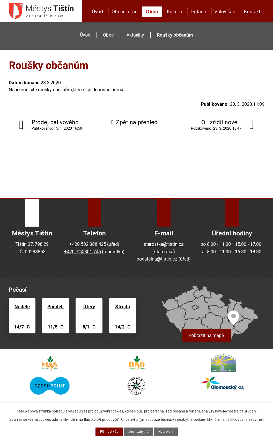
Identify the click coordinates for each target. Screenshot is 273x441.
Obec (152, 12)
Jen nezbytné (138, 431)
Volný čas (224, 12)
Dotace (198, 12)
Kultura (174, 12)
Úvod (97, 12)
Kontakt (252, 12)
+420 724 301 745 (82, 253)
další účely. (248, 411)
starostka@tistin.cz (164, 245)
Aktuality (135, 36)
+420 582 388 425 (87, 245)
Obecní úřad (125, 12)
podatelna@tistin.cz (157, 260)
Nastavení (168, 431)
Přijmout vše (107, 431)
